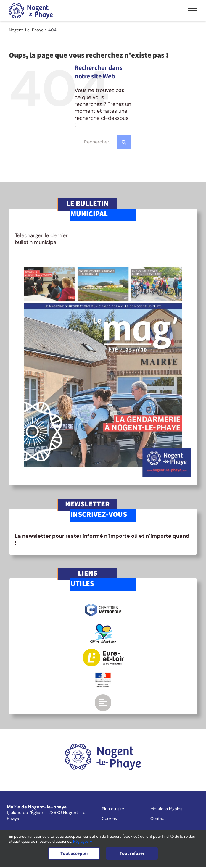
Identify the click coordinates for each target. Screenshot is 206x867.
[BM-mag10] (103, 259)
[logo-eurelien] (103, 651)
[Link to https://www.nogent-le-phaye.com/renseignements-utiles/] (103, 702)
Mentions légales (166, 808)
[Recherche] (124, 142)
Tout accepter (74, 853)
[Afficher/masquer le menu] (193, 10)
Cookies (109, 818)
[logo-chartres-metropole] (103, 604)
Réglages (82, 841)
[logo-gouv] (103, 675)
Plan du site (113, 808)
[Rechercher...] (103, 142)
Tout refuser (132, 853)
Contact (158, 818)
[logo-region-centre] (103, 626)
